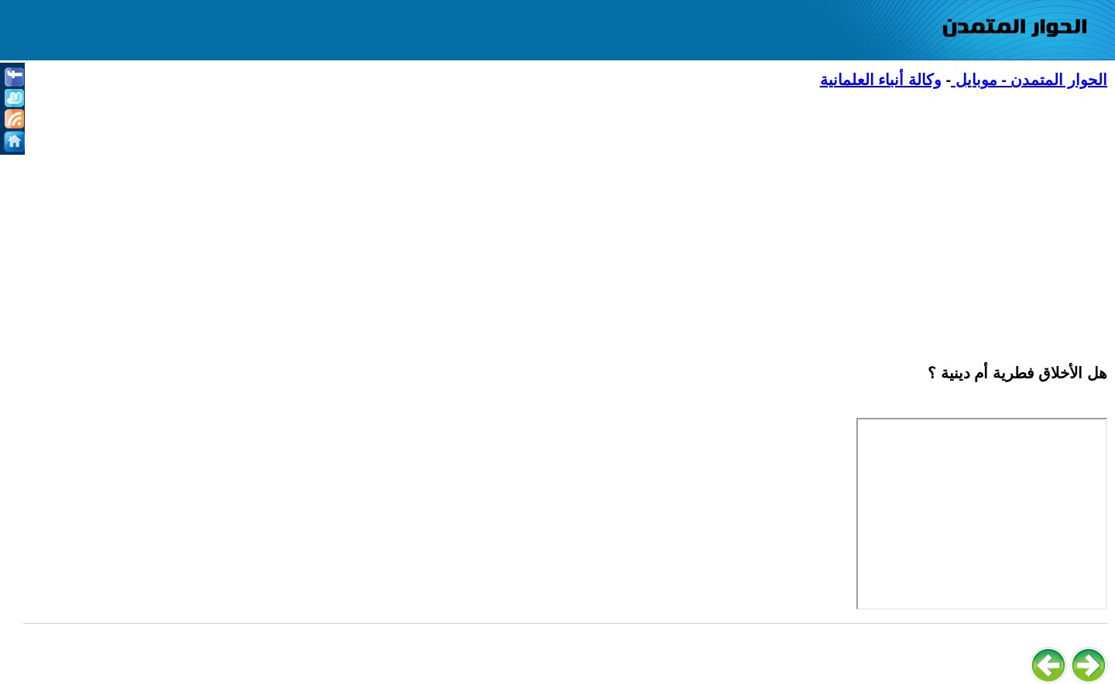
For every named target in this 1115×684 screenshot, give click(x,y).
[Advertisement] (642, 217)
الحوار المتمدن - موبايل (1029, 79)
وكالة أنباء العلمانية (881, 79)
